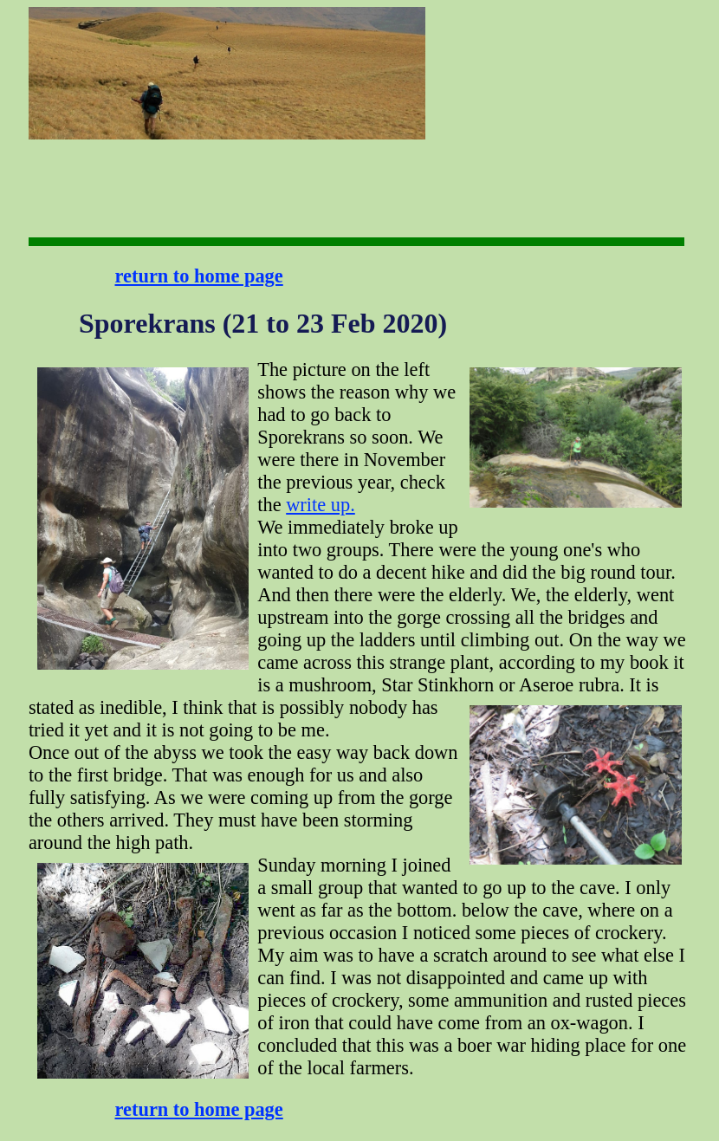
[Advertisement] (479, 61)
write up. (320, 504)
